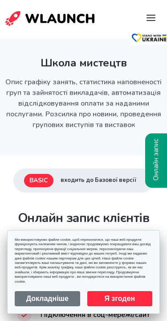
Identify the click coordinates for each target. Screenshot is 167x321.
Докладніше (47, 298)
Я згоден (119, 298)
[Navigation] (151, 18)
